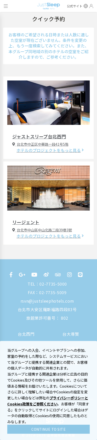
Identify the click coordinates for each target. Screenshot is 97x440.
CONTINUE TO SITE (48, 429)
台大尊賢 (70, 334)
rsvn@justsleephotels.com (47, 301)
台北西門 (26, 334)
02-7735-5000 (53, 284)
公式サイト (75, 6)
